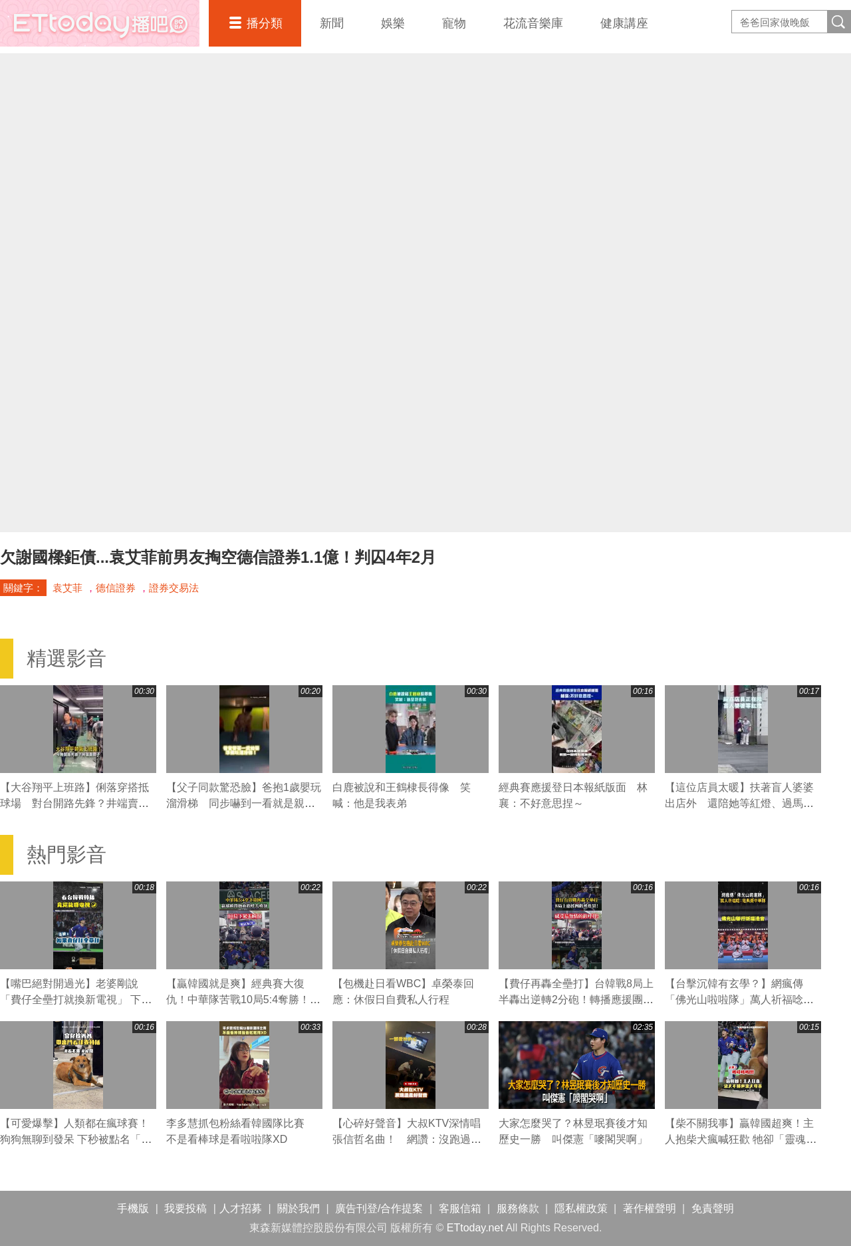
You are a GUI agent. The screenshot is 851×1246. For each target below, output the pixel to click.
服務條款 (518, 1208)
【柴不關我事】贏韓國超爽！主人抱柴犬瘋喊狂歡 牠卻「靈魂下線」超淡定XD (740, 1139)
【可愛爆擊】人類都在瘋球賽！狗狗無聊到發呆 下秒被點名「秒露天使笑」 (76, 1139)
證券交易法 (174, 587)
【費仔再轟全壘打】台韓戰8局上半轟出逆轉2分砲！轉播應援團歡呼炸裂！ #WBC (576, 999)
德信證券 (116, 587)
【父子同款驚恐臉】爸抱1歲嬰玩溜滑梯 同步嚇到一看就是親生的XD (243, 803)
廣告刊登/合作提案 (379, 1208)
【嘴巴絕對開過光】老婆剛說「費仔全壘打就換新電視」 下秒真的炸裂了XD (76, 999)
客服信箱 (460, 1208)
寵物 (454, 23)
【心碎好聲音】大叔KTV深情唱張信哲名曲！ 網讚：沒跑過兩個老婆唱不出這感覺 (406, 1139)
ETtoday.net (475, 1227)
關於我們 (298, 1208)
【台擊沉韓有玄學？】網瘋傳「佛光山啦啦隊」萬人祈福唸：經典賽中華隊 (739, 999)
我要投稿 (185, 1208)
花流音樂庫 (533, 23)
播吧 (99, 23)
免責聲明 (712, 1208)
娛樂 (393, 23)
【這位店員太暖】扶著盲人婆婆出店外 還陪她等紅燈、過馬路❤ (739, 803)
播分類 (265, 23)
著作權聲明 (649, 1208)
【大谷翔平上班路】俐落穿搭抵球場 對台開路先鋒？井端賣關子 (74, 803)
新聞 (332, 23)
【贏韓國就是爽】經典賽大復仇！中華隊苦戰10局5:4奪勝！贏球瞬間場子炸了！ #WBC (243, 999)
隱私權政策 (581, 1208)
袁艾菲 (67, 587)
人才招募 (240, 1208)
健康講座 (624, 23)
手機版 (133, 1208)
